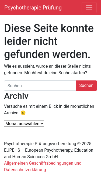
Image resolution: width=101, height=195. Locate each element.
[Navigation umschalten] (89, 7)
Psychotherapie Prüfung (33, 7)
